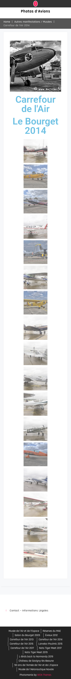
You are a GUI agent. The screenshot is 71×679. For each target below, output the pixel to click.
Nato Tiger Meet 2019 (36, 652)
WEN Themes (44, 675)
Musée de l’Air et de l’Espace (24, 631)
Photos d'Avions (35, 11)
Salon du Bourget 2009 (27, 635)
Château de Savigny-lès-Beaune (36, 661)
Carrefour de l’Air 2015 (21, 644)
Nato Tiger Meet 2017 (50, 648)
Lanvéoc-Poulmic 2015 (50, 644)
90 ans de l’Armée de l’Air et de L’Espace (36, 665)
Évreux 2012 (51, 635)
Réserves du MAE (52, 631)
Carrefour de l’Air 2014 (50, 639)
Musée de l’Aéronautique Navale (36, 669)
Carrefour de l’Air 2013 (22, 639)
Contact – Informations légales (29, 610)
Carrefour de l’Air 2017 (22, 648)
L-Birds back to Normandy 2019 (36, 656)
